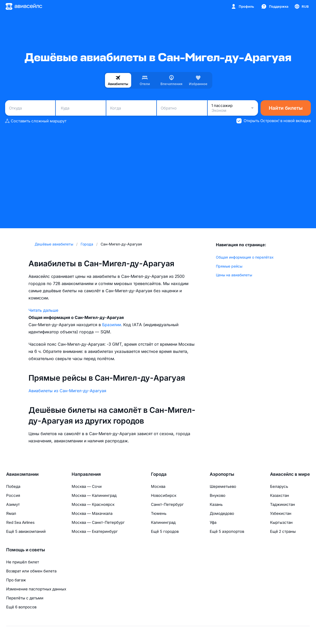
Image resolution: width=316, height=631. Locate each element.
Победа (13, 486)
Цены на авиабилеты (234, 275)
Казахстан (279, 495)
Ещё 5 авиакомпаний (26, 531)
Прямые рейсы (229, 266)
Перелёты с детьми (24, 598)
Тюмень (158, 513)
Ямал (11, 513)
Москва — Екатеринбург (95, 531)
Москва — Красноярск (93, 504)
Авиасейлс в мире (290, 474)
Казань (216, 504)
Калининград (163, 522)
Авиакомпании (22, 474)
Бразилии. (112, 324)
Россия (13, 495)
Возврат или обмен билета (31, 571)
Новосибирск (163, 495)
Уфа (213, 522)
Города (159, 474)
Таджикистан (282, 504)
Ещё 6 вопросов (21, 607)
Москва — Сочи (87, 486)
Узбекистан (280, 513)
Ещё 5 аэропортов (227, 531)
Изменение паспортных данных (36, 589)
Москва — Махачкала (92, 513)
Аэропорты (222, 474)
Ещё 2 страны (283, 531)
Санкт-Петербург (167, 504)
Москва (158, 486)
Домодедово (222, 513)
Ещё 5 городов (165, 531)
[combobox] (30, 108)
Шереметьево (223, 486)
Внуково (217, 495)
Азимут (13, 504)
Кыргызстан (281, 522)
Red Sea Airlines (20, 522)
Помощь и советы (25, 549)
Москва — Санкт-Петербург (98, 522)
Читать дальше (43, 310)
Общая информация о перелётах (245, 257)
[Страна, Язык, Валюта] (301, 6)
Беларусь (279, 486)
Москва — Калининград (94, 495)
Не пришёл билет (22, 562)
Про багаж (16, 580)
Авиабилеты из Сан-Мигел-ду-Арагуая (67, 390)
